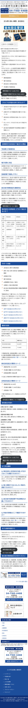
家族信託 (4, 638)
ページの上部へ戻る (21, 581)
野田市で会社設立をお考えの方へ (13, 321)
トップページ (7, 673)
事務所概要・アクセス (9, 684)
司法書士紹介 (8, 676)
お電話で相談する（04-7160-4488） (13, 94)
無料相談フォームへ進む (10, 206)
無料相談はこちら (14, 16)
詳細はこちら (20, 645)
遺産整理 (4, 628)
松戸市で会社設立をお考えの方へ (13, 312)
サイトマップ (7, 692)
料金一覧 (7, 679)
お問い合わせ (8, 687)
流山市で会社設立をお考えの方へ (13, 315)
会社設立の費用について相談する (13, 399)
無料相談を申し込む (9, 549)
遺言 (3, 625)
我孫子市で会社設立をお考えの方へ (14, 318)
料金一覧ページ (17, 357)
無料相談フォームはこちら (11, 91)
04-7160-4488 (7, 553)
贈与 (3, 633)
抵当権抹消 (5, 630)
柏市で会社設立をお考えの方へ (12, 309)
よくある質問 (8, 681)
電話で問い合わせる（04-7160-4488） (11, 462)
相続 (3, 623)
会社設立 (4, 635)
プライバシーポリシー (9, 689)
